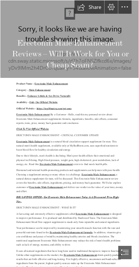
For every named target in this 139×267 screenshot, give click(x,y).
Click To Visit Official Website (32, 129)
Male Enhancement (39, 89)
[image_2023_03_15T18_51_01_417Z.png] (69, 39)
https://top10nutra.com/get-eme (54, 108)
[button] (89, 7)
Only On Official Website (43, 102)
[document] (69, 133)
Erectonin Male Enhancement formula (71, 232)
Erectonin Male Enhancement (51, 83)
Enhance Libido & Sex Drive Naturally (49, 96)
